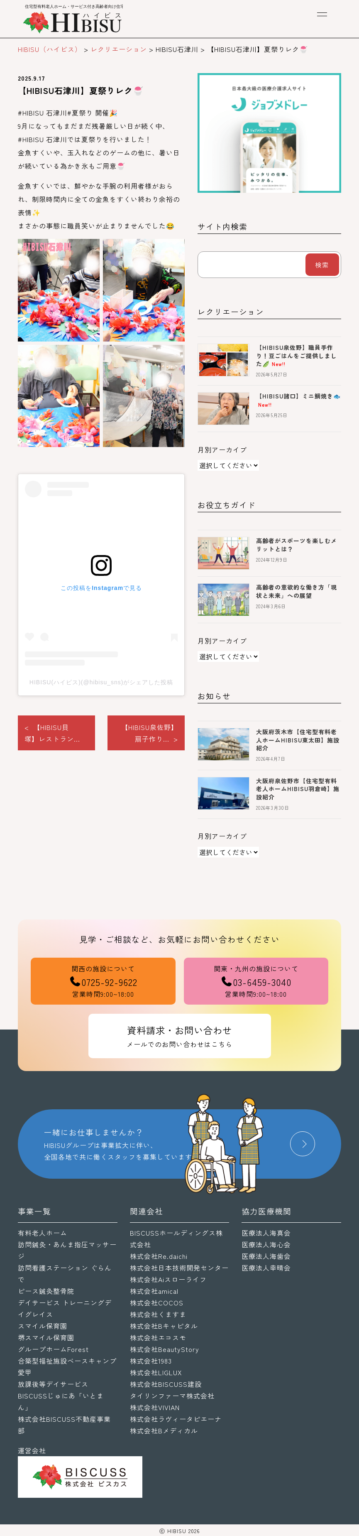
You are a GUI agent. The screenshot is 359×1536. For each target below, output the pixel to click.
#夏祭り (80, 113)
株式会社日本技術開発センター (179, 1268)
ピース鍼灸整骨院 (46, 1291)
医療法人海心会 (266, 1244)
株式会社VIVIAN (155, 1407)
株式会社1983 (151, 1361)
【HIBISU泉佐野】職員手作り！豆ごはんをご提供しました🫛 (296, 355)
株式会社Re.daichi (159, 1256)
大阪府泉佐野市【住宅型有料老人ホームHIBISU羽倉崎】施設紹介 (297, 789)
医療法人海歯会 (266, 1256)
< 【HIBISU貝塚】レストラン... (52, 733)
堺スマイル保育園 (46, 1337)
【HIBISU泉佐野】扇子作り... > (149, 733)
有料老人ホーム (42, 1233)
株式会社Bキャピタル (164, 1326)
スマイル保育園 (42, 1326)
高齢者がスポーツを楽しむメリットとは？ (296, 544)
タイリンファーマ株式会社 (172, 1396)
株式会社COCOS (156, 1302)
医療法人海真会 (266, 1233)
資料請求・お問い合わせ (180, 1036)
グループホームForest (53, 1349)
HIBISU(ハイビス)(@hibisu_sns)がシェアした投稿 (101, 682)
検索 (322, 265)
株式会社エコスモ (158, 1337)
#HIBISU (31, 113)
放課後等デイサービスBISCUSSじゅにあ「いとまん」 (61, 1395)
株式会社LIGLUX (156, 1372)
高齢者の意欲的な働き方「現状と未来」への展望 (296, 591)
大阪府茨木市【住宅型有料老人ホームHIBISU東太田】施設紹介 (297, 739)
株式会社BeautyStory (164, 1349)
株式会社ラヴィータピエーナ (176, 1419)
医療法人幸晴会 (266, 1268)
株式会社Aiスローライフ (168, 1279)
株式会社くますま (158, 1314)
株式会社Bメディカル (164, 1430)
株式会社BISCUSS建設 (166, 1384)
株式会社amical (154, 1291)
